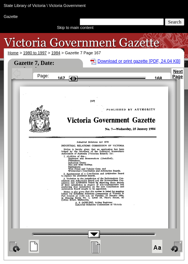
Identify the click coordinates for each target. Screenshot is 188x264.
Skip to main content (75, 27)
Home (13, 53)
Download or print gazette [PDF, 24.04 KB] (139, 61)
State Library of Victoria (25, 5)
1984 (55, 53)
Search (174, 22)
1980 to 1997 (35, 53)
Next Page (177, 77)
